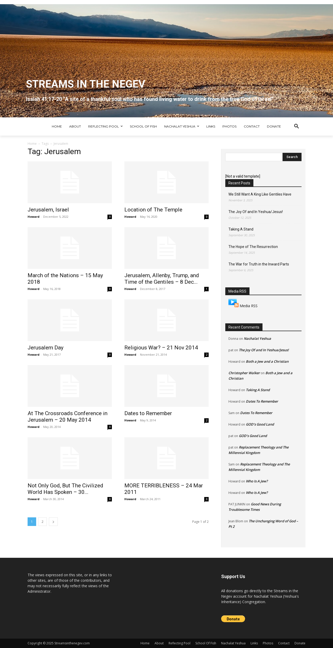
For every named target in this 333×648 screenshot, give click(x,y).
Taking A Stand (240, 229)
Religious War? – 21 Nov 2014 (161, 347)
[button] (296, 126)
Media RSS (249, 305)
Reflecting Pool (179, 643)
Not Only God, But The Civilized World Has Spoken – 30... (65, 488)
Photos (268, 643)
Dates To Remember (262, 401)
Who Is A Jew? (257, 481)
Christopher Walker (244, 373)
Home (32, 143)
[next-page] (53, 521)
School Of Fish (205, 643)
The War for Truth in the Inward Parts (258, 264)
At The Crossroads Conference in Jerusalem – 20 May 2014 (67, 416)
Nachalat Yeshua (257, 338)
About (159, 643)
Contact (284, 643)
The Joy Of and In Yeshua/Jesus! (255, 212)
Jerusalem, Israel (48, 210)
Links (254, 643)
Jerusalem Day (45, 347)
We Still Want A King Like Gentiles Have (259, 194)
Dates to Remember (148, 413)
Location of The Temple (153, 210)
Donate (299, 643)
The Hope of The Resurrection (253, 247)
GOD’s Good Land (260, 424)
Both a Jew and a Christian (267, 361)
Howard (34, 217)
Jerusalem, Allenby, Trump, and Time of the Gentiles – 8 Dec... (161, 278)
